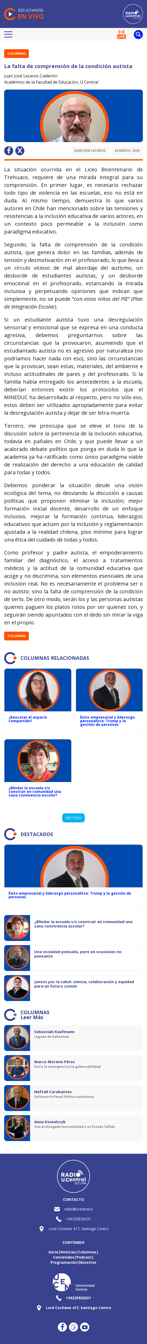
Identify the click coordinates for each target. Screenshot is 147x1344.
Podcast (84, 1257)
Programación (64, 1262)
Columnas (17, 53)
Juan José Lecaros (90, 150)
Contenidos (63, 1257)
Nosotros (87, 1262)
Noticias (68, 1252)
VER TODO (74, 817)
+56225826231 (78, 1218)
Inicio (53, 1252)
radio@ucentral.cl (78, 1209)
